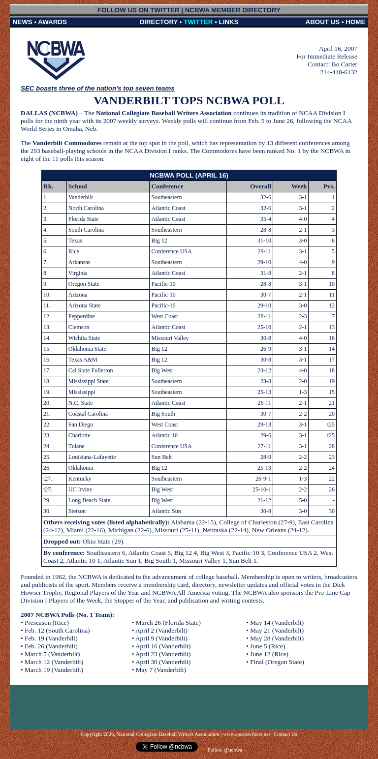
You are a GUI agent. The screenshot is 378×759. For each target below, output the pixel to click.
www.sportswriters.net (246, 734)
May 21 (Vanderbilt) (277, 630)
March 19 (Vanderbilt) (54, 669)
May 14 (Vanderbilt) (277, 622)
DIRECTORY (159, 22)
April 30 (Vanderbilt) (163, 662)
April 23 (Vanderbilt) (163, 654)
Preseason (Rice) (47, 622)
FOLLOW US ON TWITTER (138, 10)
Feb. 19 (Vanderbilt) (51, 638)
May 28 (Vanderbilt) (277, 638)
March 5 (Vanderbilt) (52, 654)
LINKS (229, 22)
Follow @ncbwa (224, 750)
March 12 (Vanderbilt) (54, 662)
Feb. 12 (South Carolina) (57, 630)
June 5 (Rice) (267, 646)
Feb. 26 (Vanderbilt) (51, 646)
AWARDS (52, 22)
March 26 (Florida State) (168, 622)
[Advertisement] (189, 707)
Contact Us (285, 734)
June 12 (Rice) (269, 654)
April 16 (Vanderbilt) (163, 646)
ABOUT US (323, 22)
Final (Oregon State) (277, 662)
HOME (355, 22)
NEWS (22, 22)
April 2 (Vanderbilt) (161, 630)
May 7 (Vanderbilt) (161, 669)
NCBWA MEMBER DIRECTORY (233, 10)
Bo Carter (344, 64)
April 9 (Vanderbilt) (161, 638)
